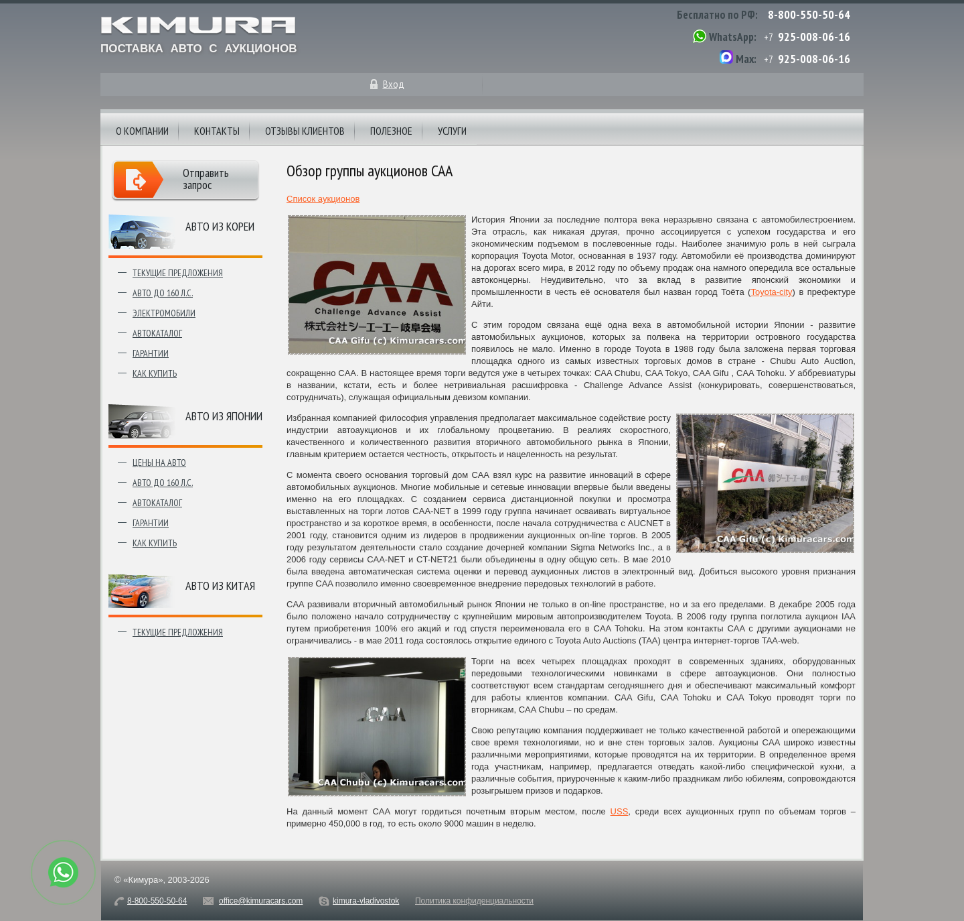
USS (620, 811)
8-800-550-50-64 (809, 14)
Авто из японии (223, 416)
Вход (393, 83)
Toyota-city (771, 292)
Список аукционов (323, 199)
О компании (142, 130)
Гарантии (151, 353)
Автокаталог (157, 333)
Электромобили (164, 313)
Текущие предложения (178, 273)
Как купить (155, 373)
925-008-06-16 (814, 36)
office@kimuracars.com (261, 901)
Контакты (217, 130)
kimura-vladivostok (366, 901)
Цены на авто (159, 462)
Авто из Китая (220, 585)
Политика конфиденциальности (474, 901)
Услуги (452, 130)
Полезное (391, 130)
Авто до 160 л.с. (163, 293)
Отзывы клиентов (305, 130)
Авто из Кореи (219, 226)
